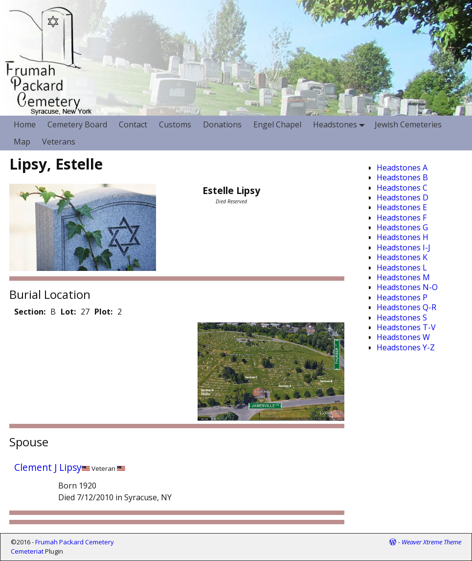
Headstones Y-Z (406, 347)
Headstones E (402, 207)
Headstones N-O (407, 287)
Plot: (103, 311)
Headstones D (402, 197)
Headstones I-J (403, 247)
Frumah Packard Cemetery (74, 541)
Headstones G (402, 227)
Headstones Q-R (406, 307)
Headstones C (402, 187)
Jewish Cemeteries (408, 124)
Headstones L (402, 267)
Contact (133, 124)
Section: (29, 311)
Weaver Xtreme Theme (431, 541)
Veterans (58, 141)
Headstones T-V (406, 327)
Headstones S (402, 317)
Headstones (341, 124)
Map (22, 141)
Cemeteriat (27, 551)
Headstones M (403, 277)
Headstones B (402, 177)
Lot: (68, 311)
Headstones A (402, 167)
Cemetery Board (77, 124)
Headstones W (403, 337)
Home (25, 124)
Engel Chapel (277, 124)
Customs (175, 124)
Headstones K (402, 257)
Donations (222, 124)
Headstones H (402, 237)
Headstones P (402, 297)
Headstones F (402, 217)
